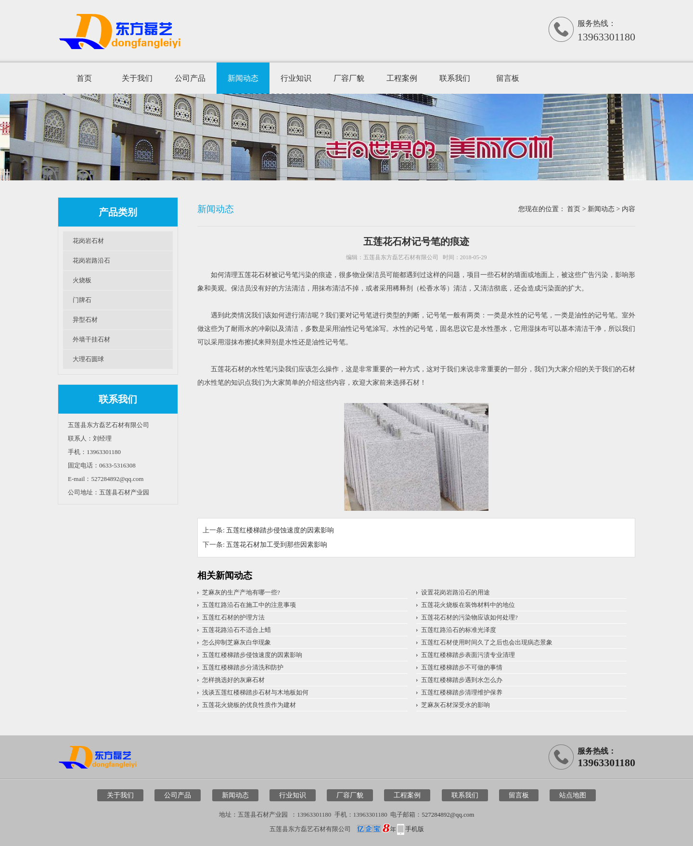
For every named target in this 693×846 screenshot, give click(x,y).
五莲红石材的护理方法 (233, 617)
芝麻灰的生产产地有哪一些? (241, 592)
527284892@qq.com (448, 814)
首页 (84, 78)
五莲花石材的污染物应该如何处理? (469, 617)
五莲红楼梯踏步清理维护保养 (461, 692)
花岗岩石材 (88, 240)
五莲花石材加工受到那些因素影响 (276, 544)
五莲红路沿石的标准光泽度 (458, 629)
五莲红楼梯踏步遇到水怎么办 (461, 679)
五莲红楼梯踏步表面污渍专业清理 (468, 654)
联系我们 (454, 78)
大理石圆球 (88, 359)
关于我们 (137, 78)
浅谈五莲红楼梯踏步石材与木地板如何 (255, 692)
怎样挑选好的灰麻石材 (233, 679)
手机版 (414, 829)
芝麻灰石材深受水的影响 (455, 704)
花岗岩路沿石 (91, 260)
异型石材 (85, 319)
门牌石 (82, 299)
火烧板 (82, 280)
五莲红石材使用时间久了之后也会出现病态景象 (486, 642)
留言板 (507, 78)
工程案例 (401, 78)
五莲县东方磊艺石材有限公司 (400, 257)
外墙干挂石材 (91, 339)
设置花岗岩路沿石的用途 (455, 592)
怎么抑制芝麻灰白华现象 (236, 642)
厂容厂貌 (349, 78)
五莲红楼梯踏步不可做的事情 (461, 667)
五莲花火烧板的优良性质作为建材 (249, 704)
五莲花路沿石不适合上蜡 (236, 629)
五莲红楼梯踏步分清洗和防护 (242, 667)
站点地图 (572, 795)
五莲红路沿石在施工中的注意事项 (249, 604)
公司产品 (190, 78)
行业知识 (296, 78)
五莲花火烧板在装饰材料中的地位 (468, 604)
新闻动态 (243, 78)
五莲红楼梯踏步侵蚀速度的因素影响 (280, 530)
